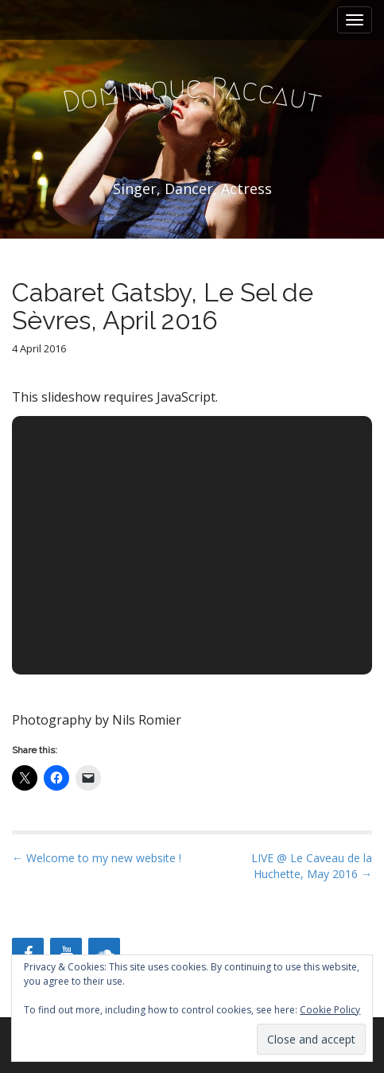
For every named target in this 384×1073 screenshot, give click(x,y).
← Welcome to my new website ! (96, 857)
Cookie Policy (330, 1010)
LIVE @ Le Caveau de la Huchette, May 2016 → (311, 865)
